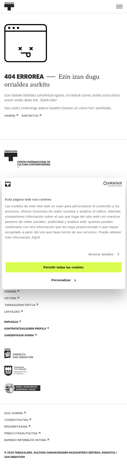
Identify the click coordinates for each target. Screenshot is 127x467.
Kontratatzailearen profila (26, 328)
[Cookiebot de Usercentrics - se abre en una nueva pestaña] (103, 184)
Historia (11, 298)
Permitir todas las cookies (63, 267)
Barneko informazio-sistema (26, 440)
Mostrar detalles (101, 254)
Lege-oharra (14, 413)
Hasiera (10, 115)
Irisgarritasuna (16, 426)
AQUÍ (35, 237)
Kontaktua (31, 115)
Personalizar (63, 280)
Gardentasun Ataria (20, 335)
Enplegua (12, 322)
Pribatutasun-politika (22, 433)
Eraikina (11, 291)
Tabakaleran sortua (20, 305)
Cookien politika (17, 420)
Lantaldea (13, 311)
